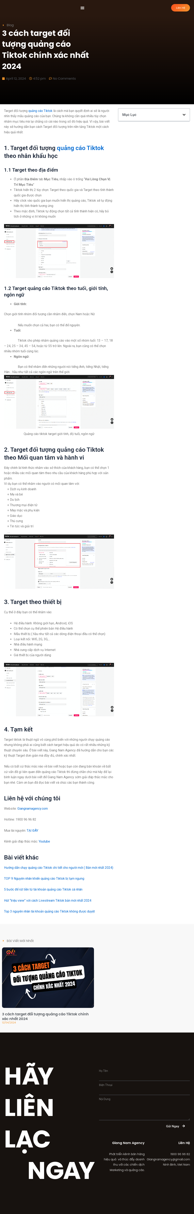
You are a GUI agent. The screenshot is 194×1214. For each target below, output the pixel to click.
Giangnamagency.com (32, 810)
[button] (184, 116)
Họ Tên (103, 1070)
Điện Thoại (105, 1085)
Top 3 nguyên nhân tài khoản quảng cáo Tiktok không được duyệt (49, 913)
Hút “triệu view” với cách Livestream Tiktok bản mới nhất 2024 (47, 902)
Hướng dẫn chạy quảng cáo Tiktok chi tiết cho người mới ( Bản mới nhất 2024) (58, 869)
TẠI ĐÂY (32, 832)
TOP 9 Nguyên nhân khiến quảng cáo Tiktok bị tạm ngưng (44, 880)
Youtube (44, 843)
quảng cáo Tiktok (40, 112)
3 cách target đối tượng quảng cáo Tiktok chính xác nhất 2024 (45, 1018)
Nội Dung (104, 1099)
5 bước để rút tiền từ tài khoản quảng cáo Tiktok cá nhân (43, 891)
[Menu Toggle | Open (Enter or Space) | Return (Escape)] (82, 9)
